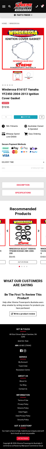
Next (38, 230)
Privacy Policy (23, 404)
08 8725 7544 (23, 341)
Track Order (23, 366)
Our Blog (23, 385)
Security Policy (23, 420)
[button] (41, 117)
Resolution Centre (23, 370)
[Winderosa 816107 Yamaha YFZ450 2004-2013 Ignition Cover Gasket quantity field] (7, 117)
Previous (7, 230)
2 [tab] (21, 266)
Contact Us (23, 389)
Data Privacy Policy (23, 416)
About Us (23, 381)
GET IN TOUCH (23, 438)
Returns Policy (23, 408)
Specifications (23, 193)
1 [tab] (19, 266)
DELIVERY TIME (23, 162)
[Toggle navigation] (3, 6)
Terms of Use (23, 400)
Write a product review (23, 314)
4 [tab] (26, 266)
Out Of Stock (23, 262)
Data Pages (23, 412)
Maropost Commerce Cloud (32, 446)
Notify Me (25, 117)
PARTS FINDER (23, 15)
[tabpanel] (23, 241)
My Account (23, 362)
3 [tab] (24, 266)
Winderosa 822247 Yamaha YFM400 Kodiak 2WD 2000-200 (22, 251)
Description (23, 185)
